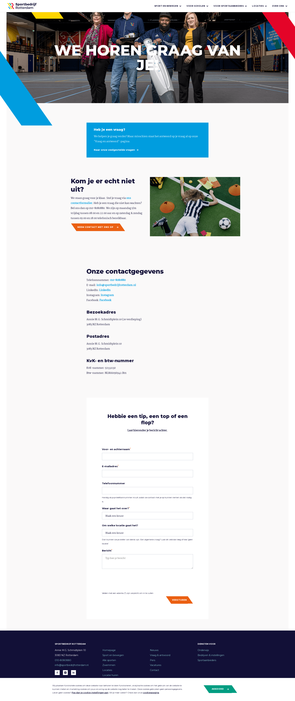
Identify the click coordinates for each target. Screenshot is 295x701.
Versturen (179, 600)
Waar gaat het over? (116, 508)
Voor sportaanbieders (230, 6)
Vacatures (155, 665)
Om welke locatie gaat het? (120, 525)
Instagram (107, 295)
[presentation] (126, 580)
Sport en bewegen (168, 6)
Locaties (259, 6)
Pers (152, 660)
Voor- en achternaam (116, 449)
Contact (154, 670)
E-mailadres (110, 466)
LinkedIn (105, 290)
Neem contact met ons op (98, 227)
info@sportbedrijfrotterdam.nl (116, 285)
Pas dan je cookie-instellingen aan (90, 692)
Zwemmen (108, 665)
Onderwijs (203, 650)
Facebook (105, 300)
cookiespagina (151, 692)
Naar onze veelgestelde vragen (114, 149)
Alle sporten (109, 660)
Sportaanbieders (207, 660)
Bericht (107, 550)
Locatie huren (110, 675)
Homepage (109, 650)
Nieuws (154, 650)
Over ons (280, 6)
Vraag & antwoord (160, 655)
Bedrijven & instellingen (211, 655)
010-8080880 (118, 280)
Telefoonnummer (113, 483)
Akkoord (220, 689)
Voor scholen (198, 6)
